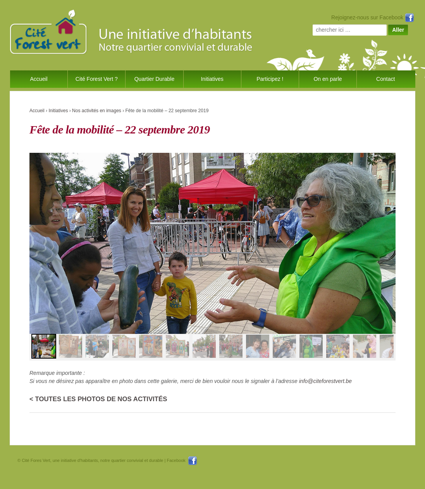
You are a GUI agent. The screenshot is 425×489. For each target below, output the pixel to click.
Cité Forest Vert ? (97, 79)
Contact (385, 79)
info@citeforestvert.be (325, 381)
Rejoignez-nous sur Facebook (372, 17)
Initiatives (212, 79)
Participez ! (269, 79)
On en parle (327, 79)
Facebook (182, 460)
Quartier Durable (154, 79)
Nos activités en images (96, 110)
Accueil (39, 79)
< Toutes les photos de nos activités (98, 399)
